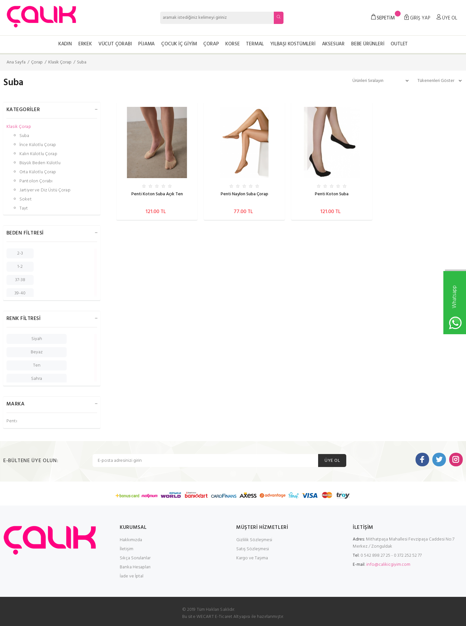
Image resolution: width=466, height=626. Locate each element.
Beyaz (37, 352)
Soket (25, 199)
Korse (232, 44)
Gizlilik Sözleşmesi (254, 540)
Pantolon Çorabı (35, 181)
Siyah (36, 339)
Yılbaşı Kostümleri (292, 44)
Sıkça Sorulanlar (135, 558)
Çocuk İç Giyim (179, 44)
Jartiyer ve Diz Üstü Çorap (45, 190)
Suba (81, 62)
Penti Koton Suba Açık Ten (157, 194)
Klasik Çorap (60, 62)
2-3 (20, 253)
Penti (11, 420)
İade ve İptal (131, 576)
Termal (255, 44)
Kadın (65, 44)
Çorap (211, 44)
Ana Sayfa (16, 62)
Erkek (85, 44)
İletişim (126, 549)
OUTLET (399, 44)
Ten (36, 365)
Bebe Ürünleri (367, 44)
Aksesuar (333, 44)
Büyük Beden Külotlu (40, 163)
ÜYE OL (332, 460)
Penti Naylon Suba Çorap (244, 194)
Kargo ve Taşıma (252, 558)
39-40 (20, 293)
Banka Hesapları (135, 567)
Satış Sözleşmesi (252, 549)
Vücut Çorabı (115, 44)
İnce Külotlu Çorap (37, 145)
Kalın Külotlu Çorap (38, 154)
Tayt (23, 208)
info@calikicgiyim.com (388, 564)
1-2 (20, 266)
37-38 (20, 280)
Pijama (146, 44)
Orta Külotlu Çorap (37, 172)
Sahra (36, 378)
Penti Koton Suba (332, 194)
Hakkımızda (131, 540)
